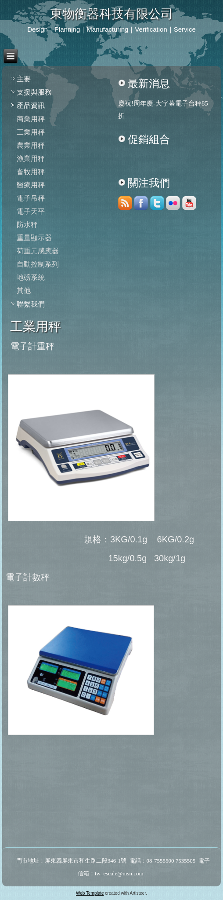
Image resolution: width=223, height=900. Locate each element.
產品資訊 (31, 105)
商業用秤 (31, 119)
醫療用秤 (31, 185)
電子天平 (31, 211)
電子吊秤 (31, 198)
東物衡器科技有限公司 (111, 14)
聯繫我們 (31, 304)
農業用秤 (31, 145)
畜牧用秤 (31, 172)
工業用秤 (31, 132)
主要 (24, 79)
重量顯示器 (34, 237)
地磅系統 (31, 277)
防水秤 (27, 224)
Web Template (90, 893)
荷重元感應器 (38, 251)
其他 (24, 290)
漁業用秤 (31, 158)
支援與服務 (34, 92)
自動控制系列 (38, 264)
